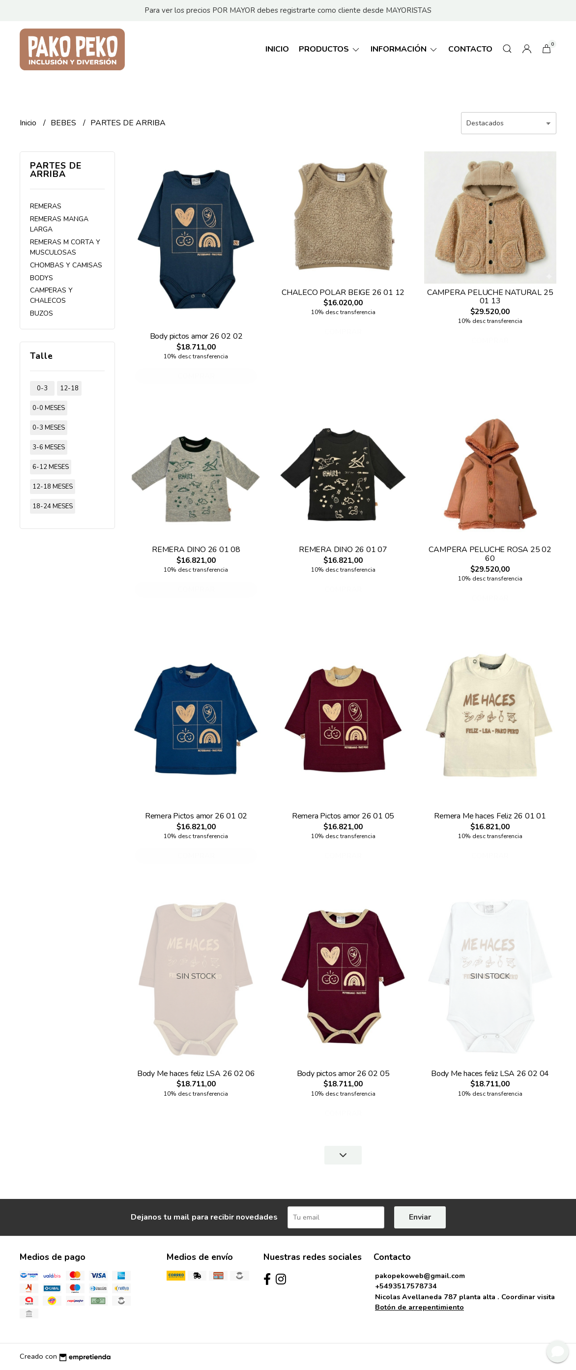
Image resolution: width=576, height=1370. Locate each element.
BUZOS (41, 313)
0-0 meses (48, 408)
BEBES (64, 122)
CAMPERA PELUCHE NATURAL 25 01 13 (490, 297)
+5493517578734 (406, 1286)
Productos (330, 49)
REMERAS (45, 206)
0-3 (42, 388)
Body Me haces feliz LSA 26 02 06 (196, 1073)
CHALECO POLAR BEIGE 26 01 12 (343, 292)
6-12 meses (50, 467)
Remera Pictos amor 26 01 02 (196, 816)
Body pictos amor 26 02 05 (343, 1073)
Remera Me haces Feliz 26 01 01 (490, 816)
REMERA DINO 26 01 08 (196, 549)
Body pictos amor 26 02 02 (196, 336)
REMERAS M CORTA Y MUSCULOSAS (65, 247)
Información (404, 49)
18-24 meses (52, 506)
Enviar (420, 1217)
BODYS (41, 278)
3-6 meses (48, 447)
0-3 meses (48, 427)
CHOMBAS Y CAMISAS (66, 265)
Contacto (470, 49)
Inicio (277, 49)
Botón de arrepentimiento (419, 1307)
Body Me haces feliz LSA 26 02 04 (490, 1073)
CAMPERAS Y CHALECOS (51, 295)
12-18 (69, 388)
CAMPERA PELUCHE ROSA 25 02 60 (490, 554)
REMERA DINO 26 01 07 (343, 549)
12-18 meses (52, 486)
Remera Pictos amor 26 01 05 (343, 816)
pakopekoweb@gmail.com (420, 1276)
